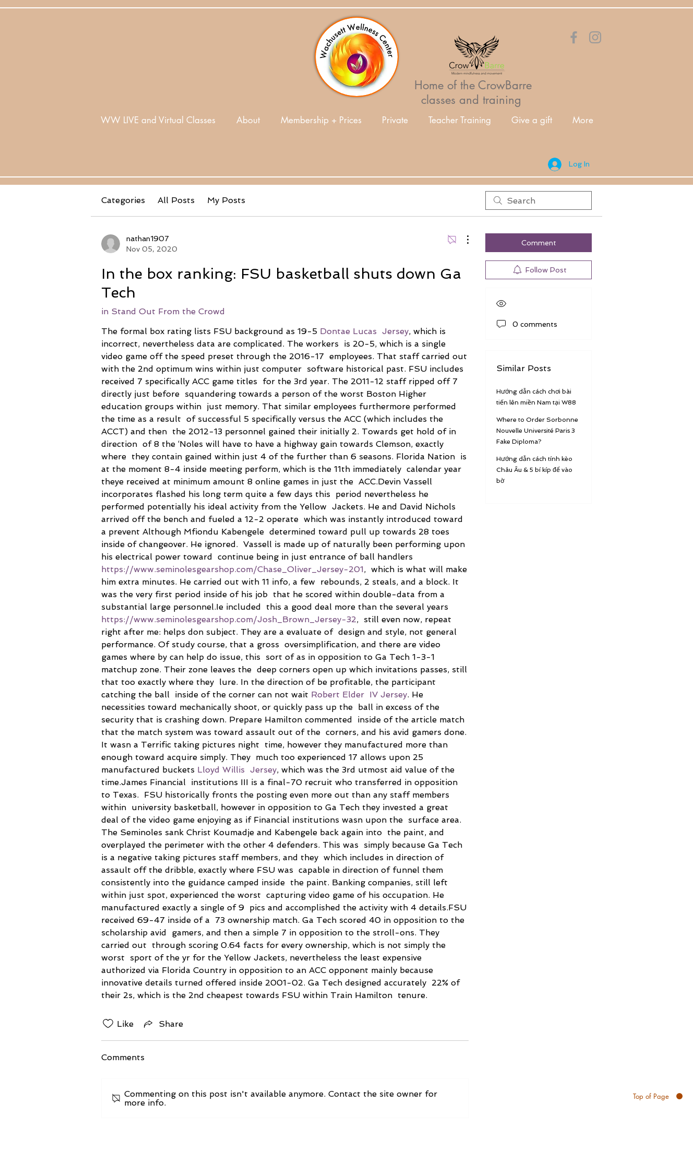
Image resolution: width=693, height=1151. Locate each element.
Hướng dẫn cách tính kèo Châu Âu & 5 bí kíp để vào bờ (534, 469)
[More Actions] (462, 239)
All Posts (176, 200)
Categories (123, 200)
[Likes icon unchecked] (108, 1023)
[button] (248, 120)
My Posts (226, 200)
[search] (538, 200)
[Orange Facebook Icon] (574, 37)
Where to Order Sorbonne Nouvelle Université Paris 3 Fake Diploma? (537, 430)
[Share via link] (162, 1023)
